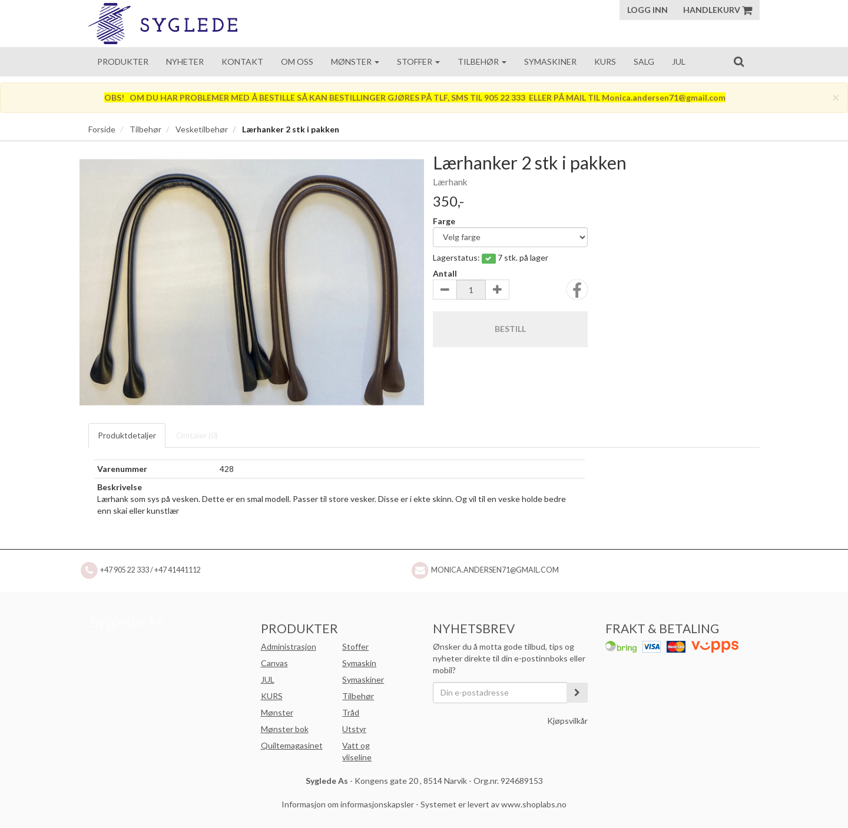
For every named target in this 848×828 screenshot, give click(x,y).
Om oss (297, 61)
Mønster (355, 61)
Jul (678, 61)
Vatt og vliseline (357, 751)
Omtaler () (197, 435)
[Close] (835, 97)
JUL (267, 679)
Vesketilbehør (201, 129)
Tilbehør (482, 61)
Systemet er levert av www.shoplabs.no (493, 804)
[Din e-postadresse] (500, 692)
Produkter (122, 61)
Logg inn (647, 10)
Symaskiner (550, 61)
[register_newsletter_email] (577, 693)
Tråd (350, 712)
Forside (101, 129)
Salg (644, 61)
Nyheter (185, 61)
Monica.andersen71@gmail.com (495, 570)
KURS (272, 696)
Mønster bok (285, 729)
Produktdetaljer (127, 435)
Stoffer (418, 61)
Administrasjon (288, 646)
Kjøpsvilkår (567, 721)
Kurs (605, 61)
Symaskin (359, 663)
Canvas (274, 663)
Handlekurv (717, 10)
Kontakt (242, 61)
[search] (739, 61)
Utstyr (354, 729)
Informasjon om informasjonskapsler (347, 804)
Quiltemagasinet (292, 745)
